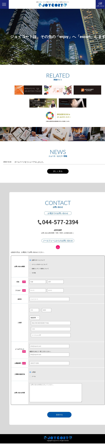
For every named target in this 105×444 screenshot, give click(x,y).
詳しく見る (58, 171)
